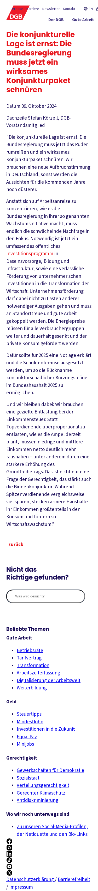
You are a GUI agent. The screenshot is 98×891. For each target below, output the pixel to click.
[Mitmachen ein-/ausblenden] (79, 39)
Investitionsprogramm (29, 253)
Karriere (32, 9)
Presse (17, 9)
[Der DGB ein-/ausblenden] (56, 20)
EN (88, 9)
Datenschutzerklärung (30, 879)
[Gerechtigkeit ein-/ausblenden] (75, 30)
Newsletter (51, 9)
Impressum (21, 887)
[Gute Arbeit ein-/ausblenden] (83, 20)
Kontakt (69, 9)
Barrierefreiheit (74, 879)
